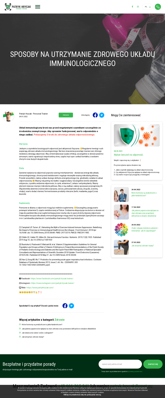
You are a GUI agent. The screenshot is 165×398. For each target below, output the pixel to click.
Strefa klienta (158, 7)
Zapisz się (153, 364)
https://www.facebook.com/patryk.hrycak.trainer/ (52, 278)
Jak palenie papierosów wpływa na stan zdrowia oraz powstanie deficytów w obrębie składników (59, 329)
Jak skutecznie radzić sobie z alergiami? (37, 333)
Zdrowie (66, 115)
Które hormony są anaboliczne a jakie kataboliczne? (42, 325)
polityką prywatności (135, 371)
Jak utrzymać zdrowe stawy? (33, 337)
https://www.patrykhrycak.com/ (40, 288)
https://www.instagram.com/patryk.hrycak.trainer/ (52, 283)
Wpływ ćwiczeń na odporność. (128, 154)
